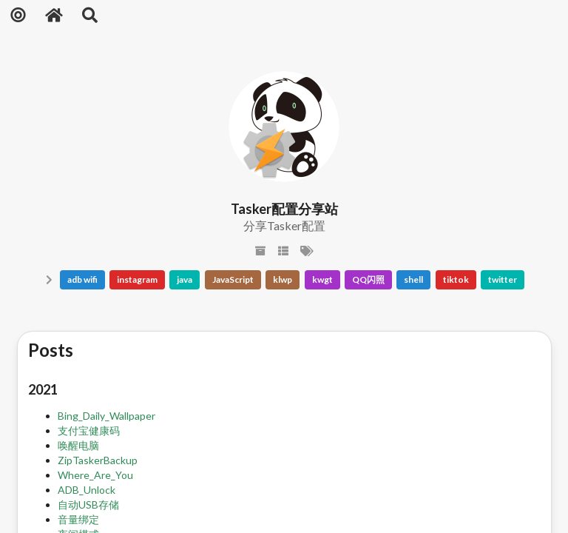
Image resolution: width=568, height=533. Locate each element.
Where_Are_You (95, 475)
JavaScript (233, 279)
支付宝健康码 (89, 430)
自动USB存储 (88, 504)
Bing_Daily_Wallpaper (106, 415)
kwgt (322, 279)
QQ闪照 (368, 279)
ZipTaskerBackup (98, 460)
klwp (282, 279)
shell (413, 279)
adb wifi (82, 279)
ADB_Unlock (86, 489)
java (184, 279)
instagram (137, 279)
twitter (502, 279)
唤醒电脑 (78, 445)
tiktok (456, 279)
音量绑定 (78, 519)
